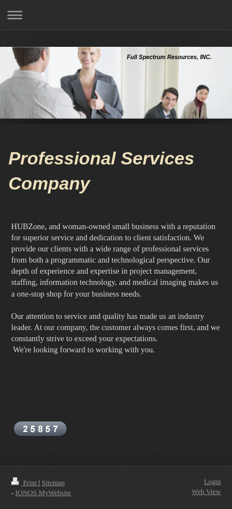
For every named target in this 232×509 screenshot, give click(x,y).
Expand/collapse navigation (116, 15)
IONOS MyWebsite (42, 493)
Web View (206, 492)
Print (25, 483)
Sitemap (52, 483)
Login (212, 482)
